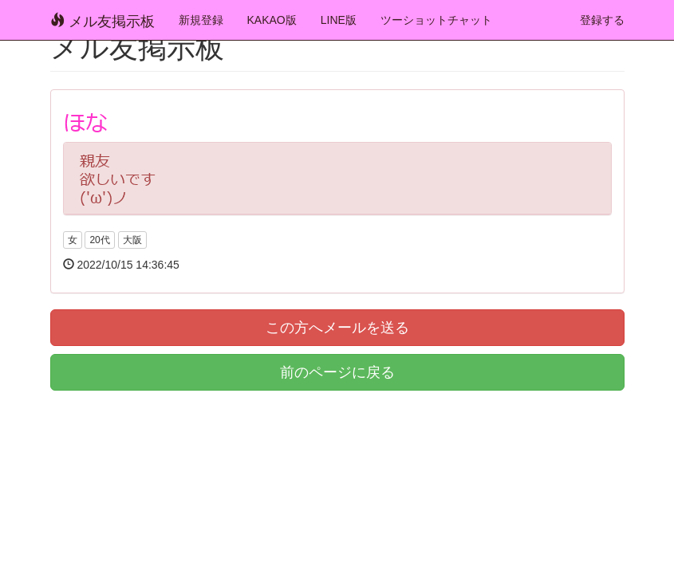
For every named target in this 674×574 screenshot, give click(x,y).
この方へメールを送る (337, 328)
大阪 (132, 240)
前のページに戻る (337, 372)
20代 (99, 240)
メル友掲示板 (102, 21)
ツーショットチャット (436, 20)
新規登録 (201, 20)
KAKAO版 (272, 20)
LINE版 (339, 20)
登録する (602, 20)
